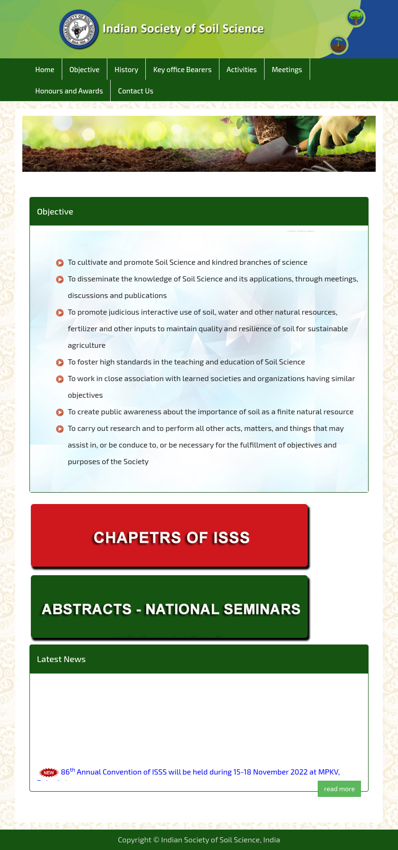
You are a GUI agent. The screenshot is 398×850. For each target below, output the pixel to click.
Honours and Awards (69, 90)
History (126, 69)
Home (45, 69)
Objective (84, 69)
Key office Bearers (182, 69)
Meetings (287, 69)
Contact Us (135, 90)
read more (339, 789)
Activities (241, 69)
